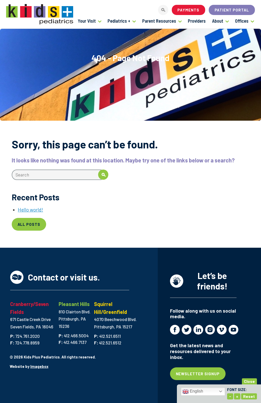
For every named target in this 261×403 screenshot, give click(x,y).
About (217, 21)
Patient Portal (232, 10)
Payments (188, 10)
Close (249, 381)
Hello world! (30, 210)
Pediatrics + (119, 21)
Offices (242, 21)
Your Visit (87, 21)
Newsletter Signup (198, 373)
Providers (197, 21)
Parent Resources (159, 21)
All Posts (29, 224)
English (192, 391)
